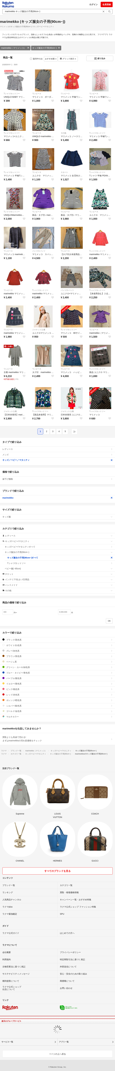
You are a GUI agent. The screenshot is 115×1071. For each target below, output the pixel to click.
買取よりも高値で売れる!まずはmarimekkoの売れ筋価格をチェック (57, 739)
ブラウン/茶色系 (57, 656)
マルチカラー (57, 716)
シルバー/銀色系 (57, 705)
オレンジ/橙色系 (57, 700)
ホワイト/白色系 (57, 645)
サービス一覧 (7, 1042)
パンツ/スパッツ (38, 251)
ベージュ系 (57, 661)
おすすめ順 (50, 59)
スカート (64, 172)
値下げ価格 (57, 479)
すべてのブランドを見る (57, 871)
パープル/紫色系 (57, 678)
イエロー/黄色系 (57, 683)
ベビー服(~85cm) (59, 568)
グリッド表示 (68, 59)
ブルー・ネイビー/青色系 (57, 672)
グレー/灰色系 (57, 650)
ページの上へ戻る (57, 1054)
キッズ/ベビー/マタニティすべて (59, 547)
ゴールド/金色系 (57, 711)
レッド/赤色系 (57, 694)
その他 (63, 133)
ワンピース (36, 94)
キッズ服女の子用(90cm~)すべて (60, 557)
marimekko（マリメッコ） (15, 48)
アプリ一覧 (64, 1042)
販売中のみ (36, 59)
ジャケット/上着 (38, 330)
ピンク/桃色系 (57, 689)
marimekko (57, 498)
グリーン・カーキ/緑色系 (57, 667)
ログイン (93, 4)
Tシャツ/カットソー (12, 94)
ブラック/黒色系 (57, 639)
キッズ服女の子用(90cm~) (46, 48)
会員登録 (106, 4)
